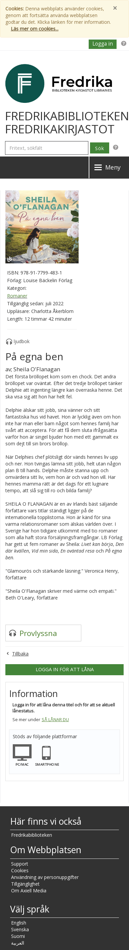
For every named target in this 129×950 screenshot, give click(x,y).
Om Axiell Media (28, 890)
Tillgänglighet (25, 884)
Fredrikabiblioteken (31, 835)
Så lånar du (55, 719)
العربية (17, 943)
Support (19, 864)
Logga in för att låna (65, 669)
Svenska (20, 929)
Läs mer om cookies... (34, 28)
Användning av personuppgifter (45, 877)
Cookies (20, 870)
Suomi (18, 936)
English (18, 923)
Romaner (17, 296)
